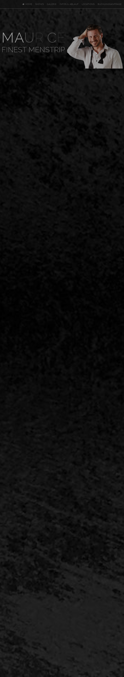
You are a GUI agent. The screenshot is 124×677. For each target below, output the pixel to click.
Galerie (52, 4)
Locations (88, 4)
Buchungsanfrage (110, 4)
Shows (39, 4)
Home (27, 4)
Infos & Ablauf (69, 4)
